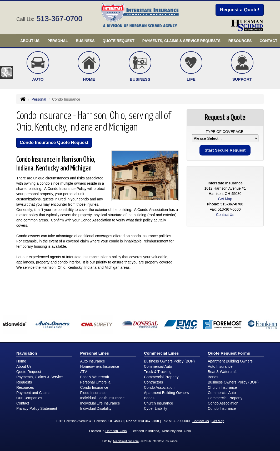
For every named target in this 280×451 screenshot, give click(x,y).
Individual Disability (96, 408)
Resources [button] (240, 41)
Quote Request (28, 372)
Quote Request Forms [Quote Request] (229, 353)
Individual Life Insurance (100, 403)
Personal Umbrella (95, 382)
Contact (22, 403)
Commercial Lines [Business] (161, 353)
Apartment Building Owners (166, 393)
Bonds (149, 398)
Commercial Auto (158, 366)
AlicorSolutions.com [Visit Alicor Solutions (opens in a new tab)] (126, 441)
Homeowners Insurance (99, 366)
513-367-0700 (59, 18)
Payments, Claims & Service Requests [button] (181, 41)
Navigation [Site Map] (26, 353)
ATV (83, 372)
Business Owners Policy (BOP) (169, 361)
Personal (39, 99)
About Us (24, 366)
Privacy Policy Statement (36, 408)
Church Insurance (158, 403)
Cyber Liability (155, 408)
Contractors (153, 382)
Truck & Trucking (158, 372)
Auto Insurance (92, 361)
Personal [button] (57, 41)
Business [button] (85, 41)
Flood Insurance (93, 393)
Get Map (225, 199)
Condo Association (159, 387)
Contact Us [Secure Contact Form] (225, 214)
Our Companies (29, 398)
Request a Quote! (239, 9)
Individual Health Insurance (102, 398)
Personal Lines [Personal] (94, 353)
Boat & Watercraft (94, 377)
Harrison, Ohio (116, 431)
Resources (25, 387)
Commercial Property (161, 377)
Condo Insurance (94, 387)
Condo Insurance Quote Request (54, 142)
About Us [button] (29, 41)
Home (21, 361)
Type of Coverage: (225, 131)
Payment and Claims (33, 393)
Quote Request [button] (118, 41)
